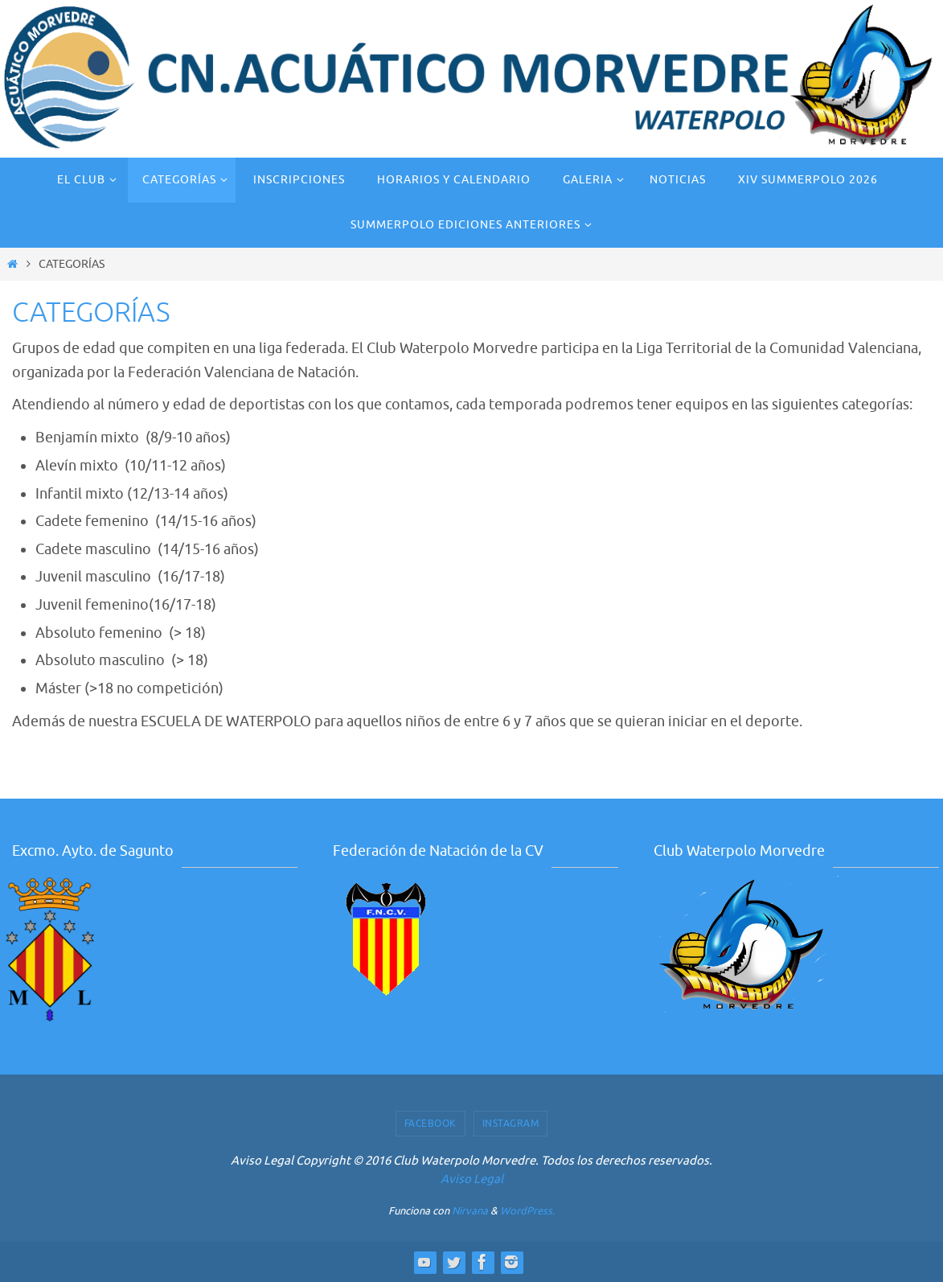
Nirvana (470, 1211)
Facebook (430, 1123)
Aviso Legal (472, 1179)
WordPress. (527, 1211)
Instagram (510, 1123)
